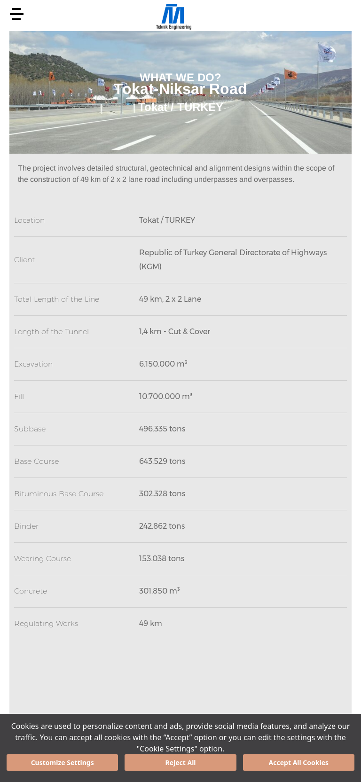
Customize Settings (62, 762)
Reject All (180, 762)
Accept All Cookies (299, 762)
